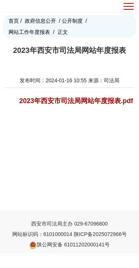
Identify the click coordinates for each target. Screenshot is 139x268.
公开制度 (72, 21)
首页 (14, 21)
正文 (62, 32)
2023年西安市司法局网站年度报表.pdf (76, 101)
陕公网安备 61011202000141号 (69, 245)
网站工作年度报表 (29, 32)
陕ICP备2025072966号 (100, 234)
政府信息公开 (40, 21)
